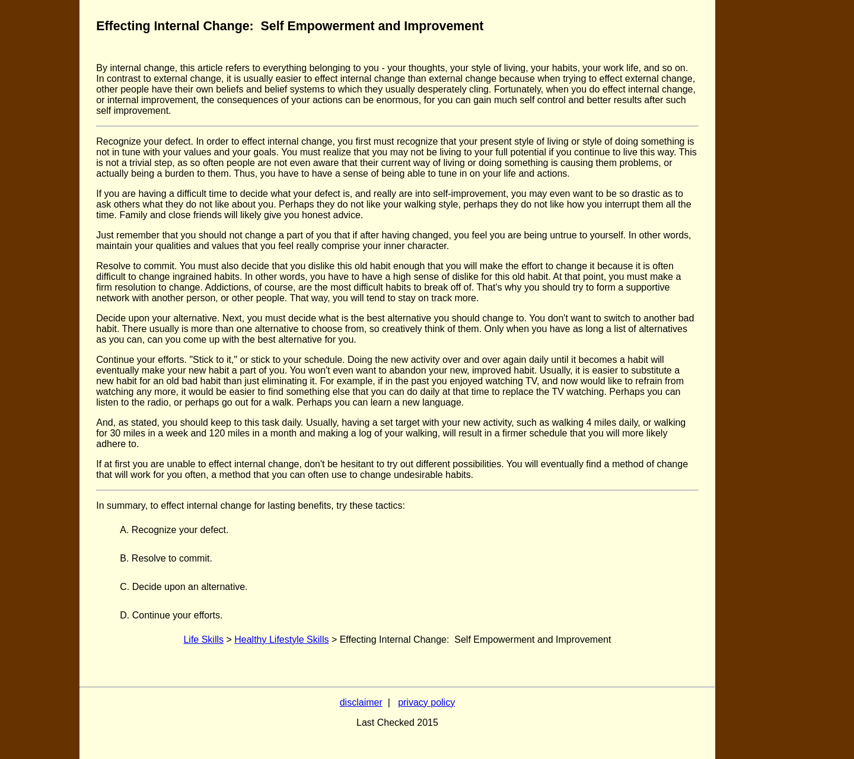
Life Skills (203, 639)
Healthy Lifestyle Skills (281, 639)
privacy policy (426, 702)
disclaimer (361, 702)
